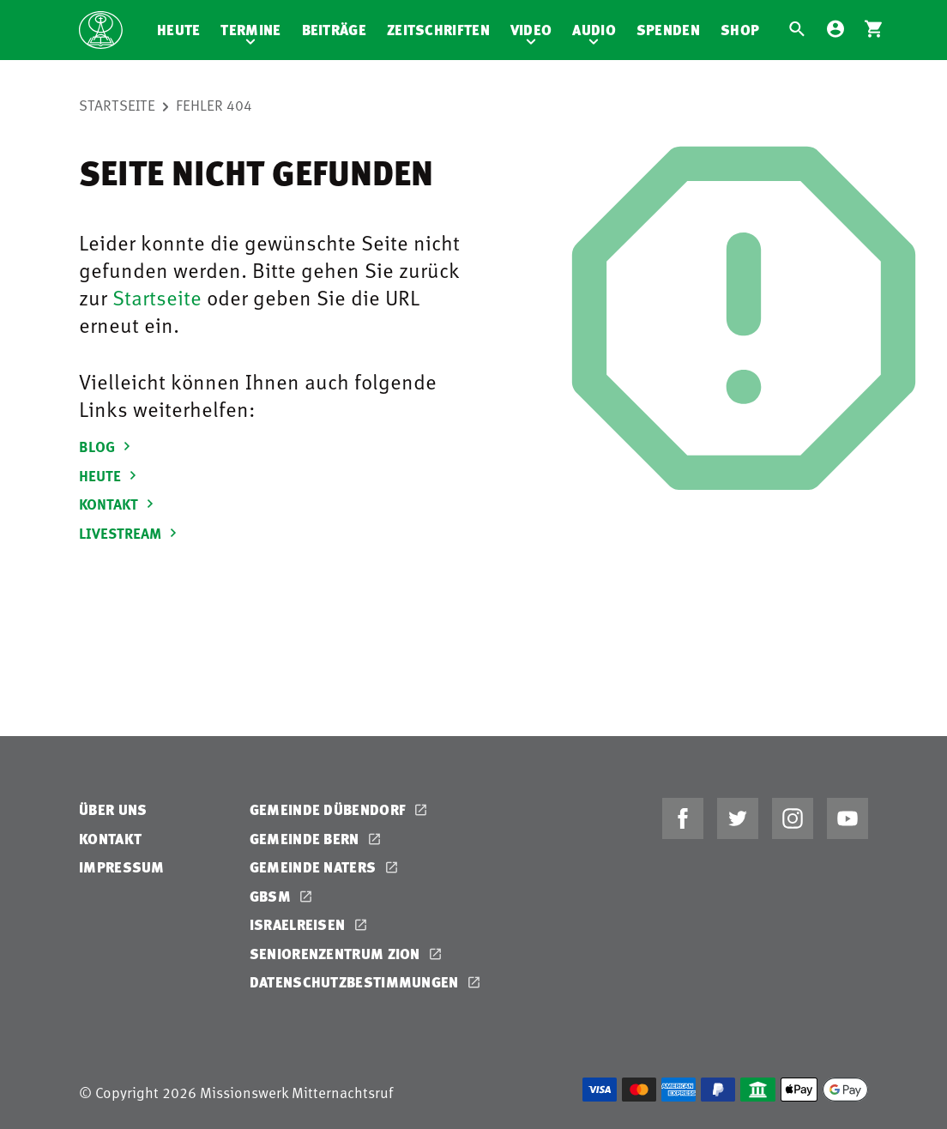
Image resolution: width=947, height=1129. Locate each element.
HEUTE (110, 475)
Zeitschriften (438, 29)
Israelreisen (299, 924)
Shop (740, 29)
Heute (179, 29)
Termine (250, 29)
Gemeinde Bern (306, 838)
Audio (594, 29)
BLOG (107, 446)
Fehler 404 (214, 104)
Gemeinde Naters (315, 867)
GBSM (272, 896)
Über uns (113, 809)
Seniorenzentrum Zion (337, 953)
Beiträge (334, 29)
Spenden (668, 29)
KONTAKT (119, 503)
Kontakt (110, 838)
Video (531, 29)
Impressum (122, 867)
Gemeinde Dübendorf (330, 809)
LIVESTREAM (130, 532)
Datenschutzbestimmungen (356, 982)
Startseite (117, 104)
